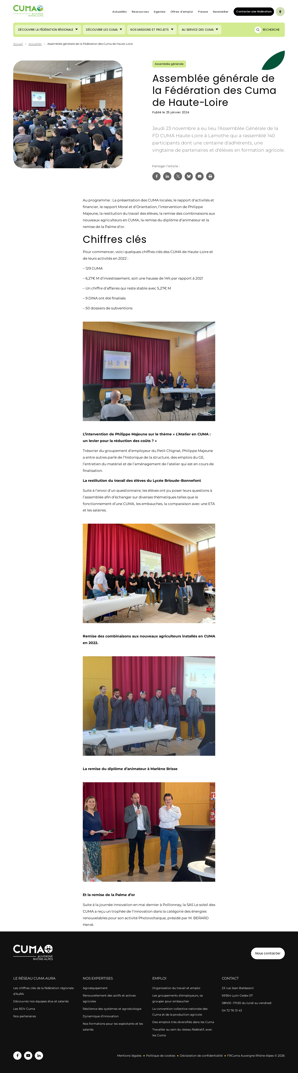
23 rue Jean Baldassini (238, 988)
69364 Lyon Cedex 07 (237, 995)
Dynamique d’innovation (101, 1016)
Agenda (159, 12)
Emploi (159, 978)
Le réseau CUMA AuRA (34, 978)
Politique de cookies (160, 1055)
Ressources (140, 12)
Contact (230, 978)
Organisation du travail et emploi (176, 988)
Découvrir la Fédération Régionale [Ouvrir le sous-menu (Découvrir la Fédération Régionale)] (45, 30)
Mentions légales (129, 1055)
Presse (203, 12)
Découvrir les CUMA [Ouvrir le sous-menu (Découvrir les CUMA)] (102, 30)
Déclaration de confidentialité (201, 1055)
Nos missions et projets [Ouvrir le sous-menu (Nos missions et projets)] (149, 30)
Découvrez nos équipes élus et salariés (41, 1001)
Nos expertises (98, 978)
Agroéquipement (95, 988)
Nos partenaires (24, 1016)
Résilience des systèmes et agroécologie (112, 1009)
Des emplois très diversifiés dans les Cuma (183, 1022)
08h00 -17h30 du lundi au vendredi (247, 1003)
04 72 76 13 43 (232, 1010)
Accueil (18, 43)
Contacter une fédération (253, 11)
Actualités (119, 12)
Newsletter (221, 12)
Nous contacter (268, 953)
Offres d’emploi (182, 12)
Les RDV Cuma (24, 1009)
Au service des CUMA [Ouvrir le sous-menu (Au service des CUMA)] (198, 30)
